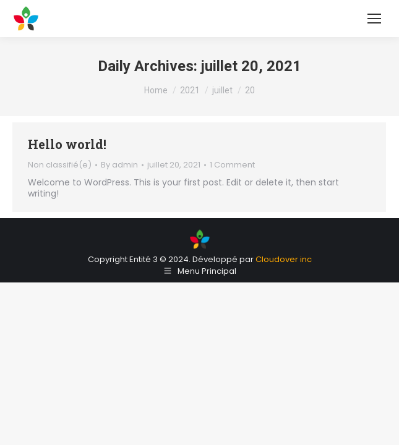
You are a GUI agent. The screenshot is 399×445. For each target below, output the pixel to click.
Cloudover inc (283, 259)
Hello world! (67, 144)
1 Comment (232, 165)
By (119, 165)
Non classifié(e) (60, 165)
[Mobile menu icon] (374, 18)
